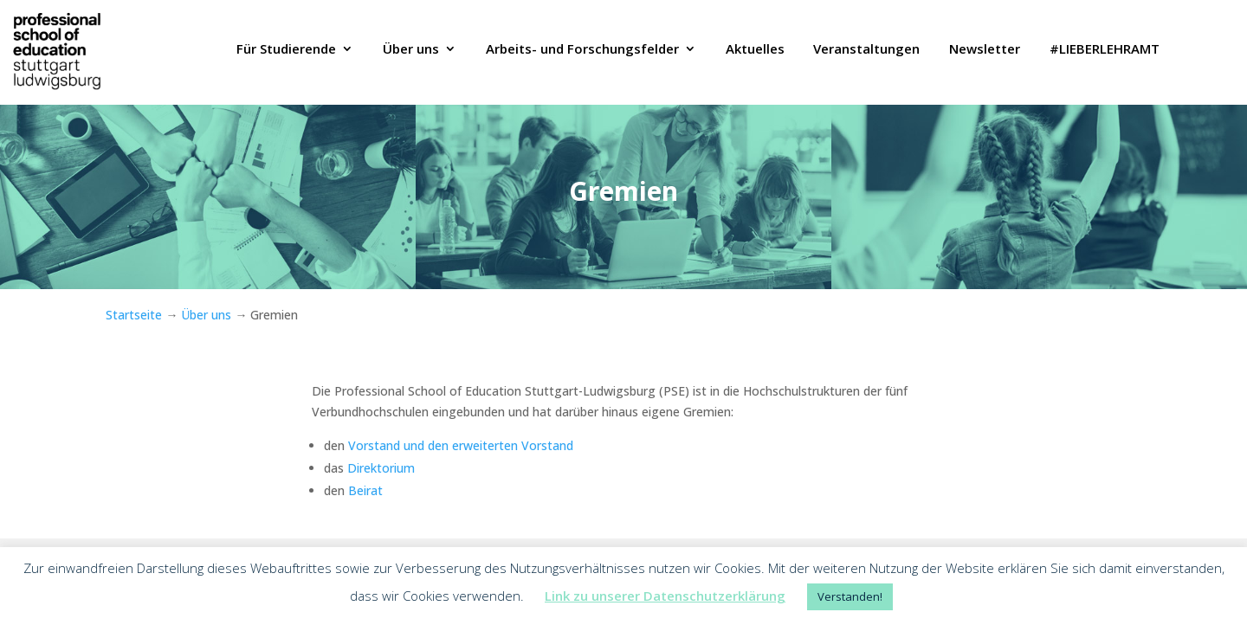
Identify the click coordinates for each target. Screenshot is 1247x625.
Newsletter (984, 50)
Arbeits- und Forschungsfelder (582, 50)
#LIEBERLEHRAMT (1105, 50)
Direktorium (379, 468)
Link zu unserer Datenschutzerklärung (665, 595)
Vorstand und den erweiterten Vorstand (460, 445)
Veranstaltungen (866, 50)
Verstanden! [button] (849, 596)
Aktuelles (755, 50)
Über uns (411, 50)
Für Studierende (286, 50)
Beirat (364, 490)
